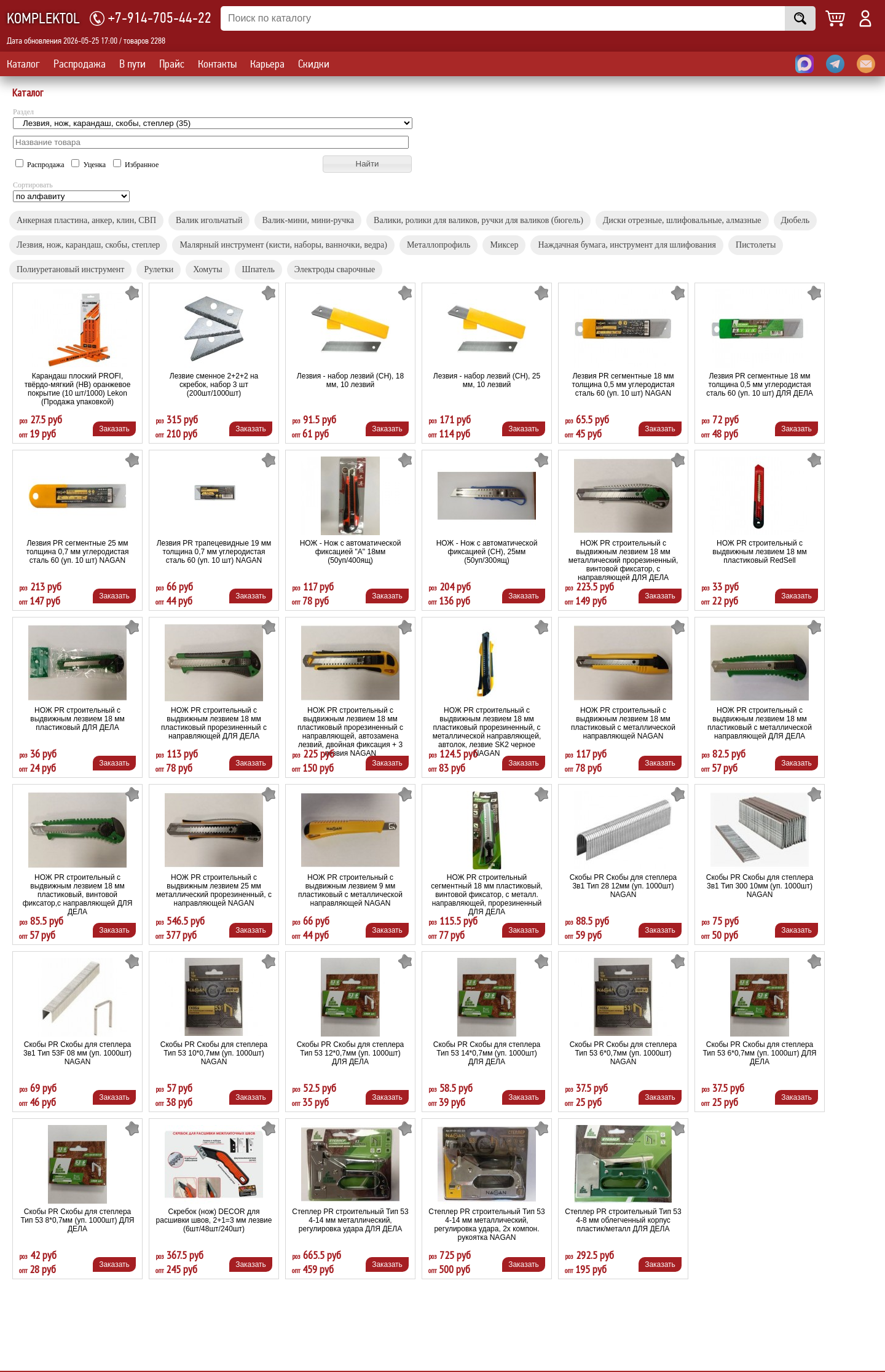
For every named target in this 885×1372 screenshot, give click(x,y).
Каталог (23, 64)
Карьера (267, 64)
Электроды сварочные (334, 269)
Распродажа (79, 64)
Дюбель (795, 220)
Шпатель (258, 269)
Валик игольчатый (209, 220)
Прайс (171, 64)
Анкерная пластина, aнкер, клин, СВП (86, 220)
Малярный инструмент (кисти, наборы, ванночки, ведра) (283, 244)
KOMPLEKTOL (43, 19)
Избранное (136, 164)
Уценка (89, 164)
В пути (132, 64)
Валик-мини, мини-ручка (308, 220)
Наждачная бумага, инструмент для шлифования (627, 244)
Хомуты (207, 269)
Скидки (313, 64)
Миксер (504, 244)
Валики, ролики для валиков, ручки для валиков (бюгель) (478, 220)
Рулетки (158, 269)
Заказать (114, 429)
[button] (367, 164)
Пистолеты (756, 244)
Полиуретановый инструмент (70, 269)
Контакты (217, 64)
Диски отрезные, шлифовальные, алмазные (682, 220)
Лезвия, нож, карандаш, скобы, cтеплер (88, 244)
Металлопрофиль (439, 244)
